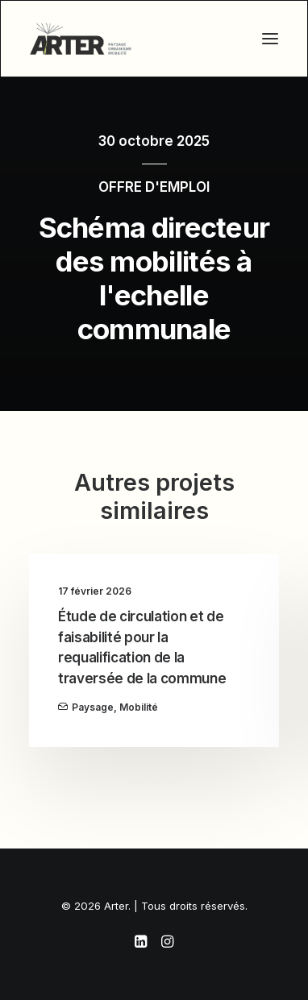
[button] (270, 39)
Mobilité (138, 707)
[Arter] (80, 39)
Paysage (93, 707)
